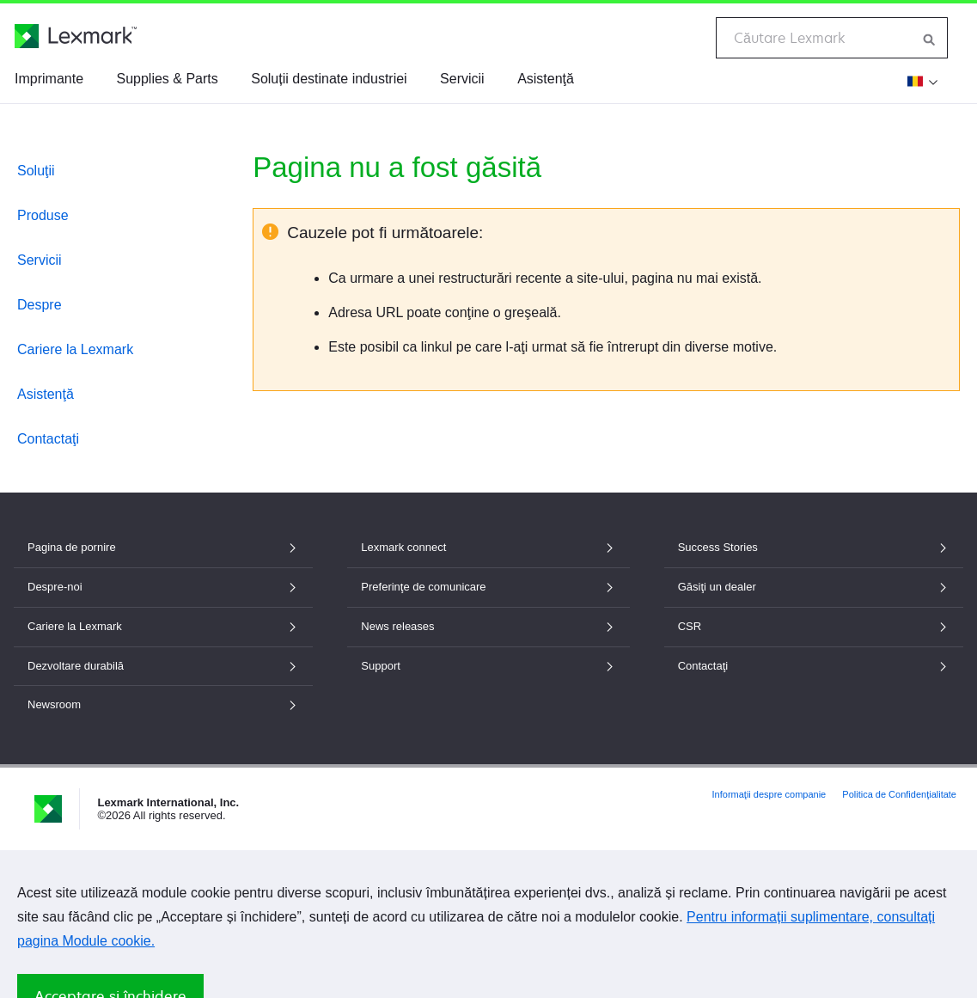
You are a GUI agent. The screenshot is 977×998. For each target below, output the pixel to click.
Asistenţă (545, 78)
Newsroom (163, 704)
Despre (39, 304)
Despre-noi (163, 586)
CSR (814, 626)
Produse (43, 215)
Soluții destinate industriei (328, 78)
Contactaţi (48, 439)
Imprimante (49, 78)
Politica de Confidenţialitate (899, 794)
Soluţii (36, 170)
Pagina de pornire (163, 547)
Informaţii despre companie (769, 794)
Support (488, 665)
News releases (488, 626)
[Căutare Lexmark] (930, 38)
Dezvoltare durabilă (163, 665)
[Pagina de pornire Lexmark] (76, 36)
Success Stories (814, 547)
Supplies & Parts (166, 78)
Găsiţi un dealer (814, 586)
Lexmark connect (488, 547)
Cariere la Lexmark (75, 349)
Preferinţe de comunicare (488, 586)
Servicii (462, 78)
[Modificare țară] (920, 80)
